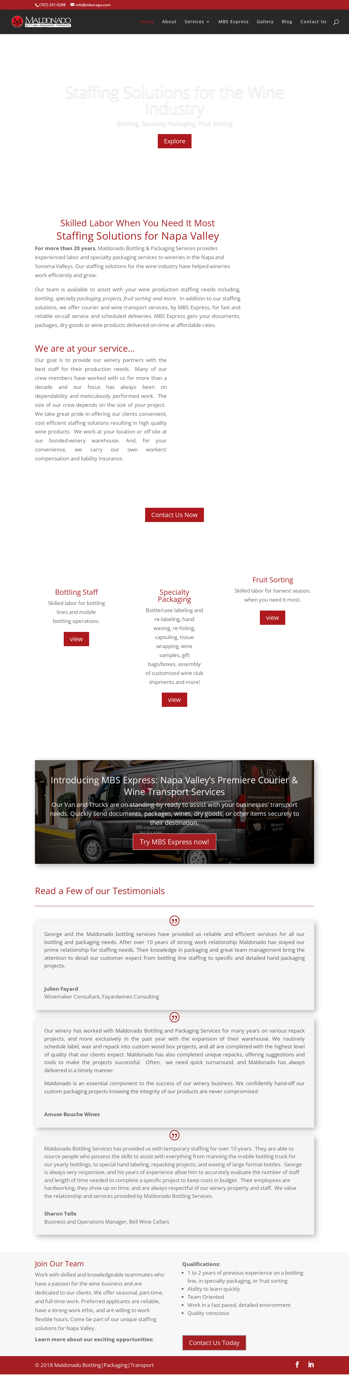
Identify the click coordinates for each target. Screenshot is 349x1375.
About (169, 22)
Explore (174, 141)
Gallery (265, 22)
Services (194, 22)
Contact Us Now (174, 515)
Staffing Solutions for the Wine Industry (174, 99)
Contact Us (313, 22)
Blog (287, 22)
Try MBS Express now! (174, 842)
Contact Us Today (214, 1343)
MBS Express (233, 22)
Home (147, 22)
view (76, 639)
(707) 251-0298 (52, 4)
